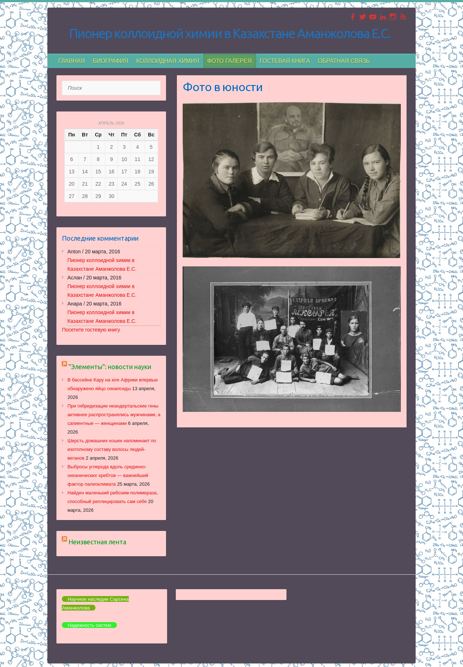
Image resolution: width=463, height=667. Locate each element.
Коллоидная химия (167, 61)
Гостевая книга (285, 61)
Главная (71, 61)
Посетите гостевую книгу (91, 330)
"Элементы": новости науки (109, 366)
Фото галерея (229, 61)
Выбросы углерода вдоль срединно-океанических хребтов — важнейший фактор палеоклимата (107, 475)
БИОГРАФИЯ (110, 61)
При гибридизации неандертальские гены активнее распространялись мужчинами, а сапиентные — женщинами (113, 414)
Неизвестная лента (97, 541)
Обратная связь (344, 61)
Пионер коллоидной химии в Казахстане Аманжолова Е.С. (229, 33)
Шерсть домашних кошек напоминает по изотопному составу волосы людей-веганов (111, 449)
